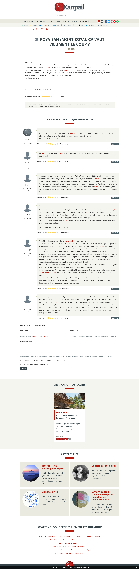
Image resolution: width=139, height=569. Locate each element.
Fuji (56, 302)
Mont (66, 70)
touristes (47, 67)
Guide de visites (41, 21)
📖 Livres (106, 25)
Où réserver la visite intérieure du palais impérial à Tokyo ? (69, 550)
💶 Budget (25, 25)
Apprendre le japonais (70, 21)
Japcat (26, 250)
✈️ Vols (41, 25)
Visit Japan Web (50, 492)
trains (68, 265)
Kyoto (53, 272)
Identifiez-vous (35, 336)
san (47, 65)
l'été (42, 153)
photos (72, 133)
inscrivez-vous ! (48, 336)
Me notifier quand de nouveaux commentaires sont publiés (44, 360)
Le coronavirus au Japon (104, 466)
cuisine (101, 246)
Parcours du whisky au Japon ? (70, 543)
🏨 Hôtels (48, 25)
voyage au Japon (70, 241)
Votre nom (25, 330)
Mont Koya (62, 412)
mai (63, 210)
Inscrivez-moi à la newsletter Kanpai (35, 364)
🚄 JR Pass (56, 25)
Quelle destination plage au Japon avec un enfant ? (69, 546)
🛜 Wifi (75, 25)
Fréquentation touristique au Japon (52, 467)
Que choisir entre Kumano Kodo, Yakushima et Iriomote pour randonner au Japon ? (69, 536)
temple (96, 187)
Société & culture (54, 21)
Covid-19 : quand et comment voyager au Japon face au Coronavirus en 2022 (102, 496)
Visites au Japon (45, 29)
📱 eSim (81, 25)
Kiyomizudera (44, 272)
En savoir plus (86, 567)
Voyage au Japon (27, 21)
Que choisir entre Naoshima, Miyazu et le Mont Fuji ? (69, 540)
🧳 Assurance (89, 25)
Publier (23, 369)
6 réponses (69, 48)
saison (57, 176)
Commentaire (26, 342)
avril (86, 241)
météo (87, 212)
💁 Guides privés (66, 25)
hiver (97, 179)
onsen (51, 249)
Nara (52, 302)
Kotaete (27, 29)
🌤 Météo (98, 25)
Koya (43, 65)
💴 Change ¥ (34, 25)
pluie (115, 210)
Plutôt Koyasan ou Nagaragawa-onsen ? (69, 553)
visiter (65, 220)
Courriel (74, 330)
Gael (26, 139)
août (61, 153)
